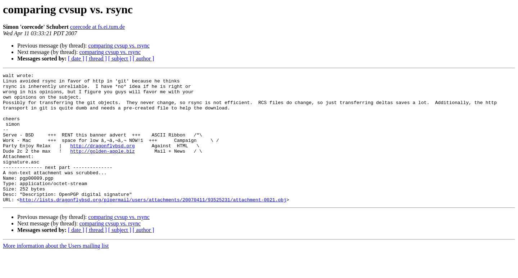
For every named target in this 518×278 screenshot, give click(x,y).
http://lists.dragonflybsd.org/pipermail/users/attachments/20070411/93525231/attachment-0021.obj (153, 225)
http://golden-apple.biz (102, 167)
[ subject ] (119, 58)
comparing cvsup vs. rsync (119, 45)
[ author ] (143, 58)
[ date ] (76, 58)
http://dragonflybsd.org (102, 160)
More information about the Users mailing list (56, 272)
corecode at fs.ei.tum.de (97, 27)
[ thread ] (96, 58)
